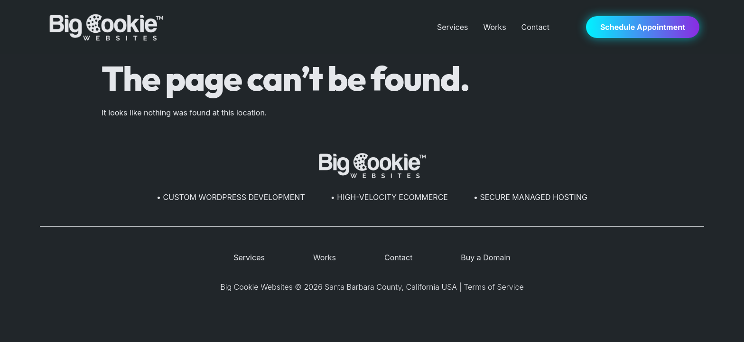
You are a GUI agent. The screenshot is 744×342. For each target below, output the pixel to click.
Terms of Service (494, 287)
